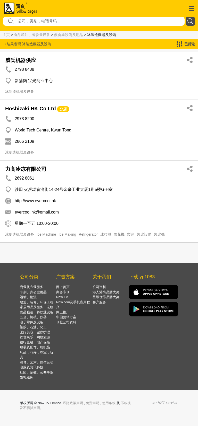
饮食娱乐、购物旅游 (35, 337)
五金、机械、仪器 (33, 317)
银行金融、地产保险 (35, 342)
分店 (63, 109)
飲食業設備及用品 (68, 35)
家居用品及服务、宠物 (36, 307)
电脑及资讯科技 (31, 367)
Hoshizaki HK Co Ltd (30, 108)
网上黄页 (63, 287)
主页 (6, 35)
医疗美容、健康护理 (35, 332)
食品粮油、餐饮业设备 (32, 35)
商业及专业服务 (31, 287)
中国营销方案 (66, 317)
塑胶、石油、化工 (33, 327)
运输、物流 (28, 297)
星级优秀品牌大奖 (106, 297)
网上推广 (63, 312)
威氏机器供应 (20, 60)
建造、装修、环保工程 (36, 302)
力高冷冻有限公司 (25, 169)
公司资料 (99, 287)
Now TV (62, 297)
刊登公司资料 (66, 322)
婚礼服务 (26, 377)
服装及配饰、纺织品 (35, 347)
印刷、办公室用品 (33, 292)
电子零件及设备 (31, 322)
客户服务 (99, 302)
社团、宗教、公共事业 (36, 372)
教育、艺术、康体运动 (36, 362)
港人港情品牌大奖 (106, 292)
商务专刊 (63, 292)
